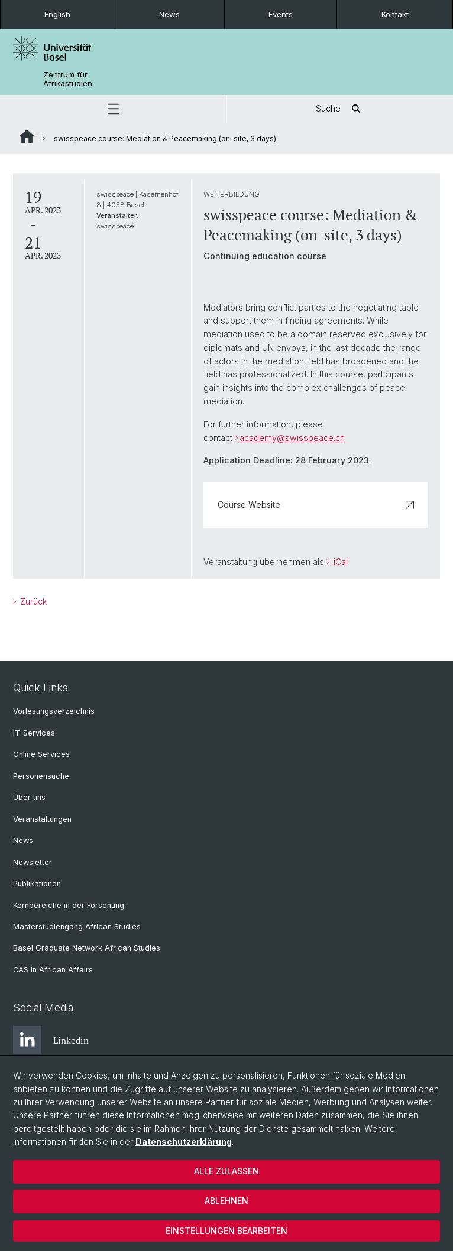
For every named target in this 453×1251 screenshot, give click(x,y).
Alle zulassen (226, 1171)
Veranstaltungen (42, 819)
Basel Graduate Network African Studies (86, 947)
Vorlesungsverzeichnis (54, 711)
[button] (113, 109)
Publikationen (37, 883)
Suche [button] (340, 109)
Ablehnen (226, 1201)
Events (280, 14)
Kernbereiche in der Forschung (68, 905)
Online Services (41, 754)
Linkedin (51, 1040)
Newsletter (32, 862)
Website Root (27, 136)
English (57, 14)
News (169, 14)
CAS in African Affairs (53, 969)
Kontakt (395, 14)
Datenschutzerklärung (183, 1141)
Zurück (32, 601)
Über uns (29, 797)
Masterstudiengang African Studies (77, 926)
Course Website (316, 504)
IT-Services (34, 733)
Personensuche (41, 776)
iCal (339, 562)
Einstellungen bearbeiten (226, 1231)
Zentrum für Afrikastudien (67, 79)
